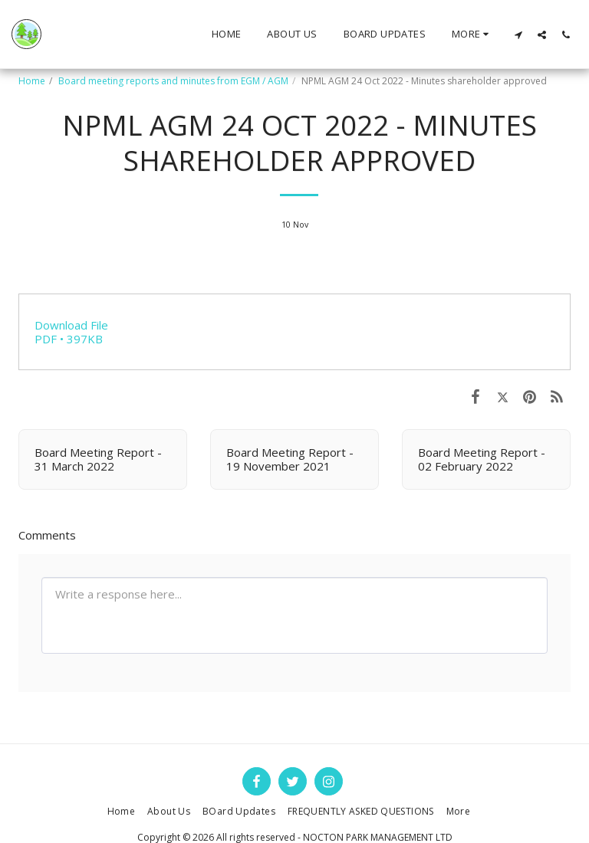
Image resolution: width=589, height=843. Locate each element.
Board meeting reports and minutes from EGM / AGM (173, 80)
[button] (518, 34)
